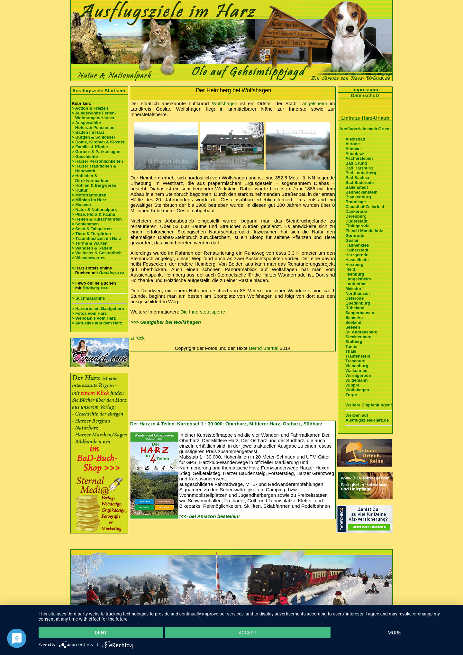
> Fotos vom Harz (89, 313)
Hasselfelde (356, 259)
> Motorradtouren (89, 195)
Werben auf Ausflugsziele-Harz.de (367, 418)
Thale (350, 351)
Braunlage (355, 201)
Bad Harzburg (359, 168)
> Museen (81, 204)
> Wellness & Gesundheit (97, 252)
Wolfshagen (224, 103)
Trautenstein (357, 356)
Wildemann (356, 380)
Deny (101, 633)
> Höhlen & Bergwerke (94, 185)
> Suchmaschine (88, 298)
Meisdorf (354, 288)
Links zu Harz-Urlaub (365, 118)
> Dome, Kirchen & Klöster (98, 142)
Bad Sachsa (357, 177)
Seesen (352, 327)
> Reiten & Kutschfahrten (97, 219)
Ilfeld (350, 269)
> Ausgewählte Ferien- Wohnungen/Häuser (94, 115)
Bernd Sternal (263, 348)
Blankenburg (358, 197)
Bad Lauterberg (360, 172)
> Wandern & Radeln (92, 248)
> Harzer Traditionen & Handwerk (94, 168)
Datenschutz (365, 95)
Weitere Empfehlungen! (368, 405)
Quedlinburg (357, 303)
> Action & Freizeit (90, 108)
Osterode (354, 298)
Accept (248, 633)
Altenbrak (355, 153)
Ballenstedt (356, 187)
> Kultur (79, 190)
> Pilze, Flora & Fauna (93, 214)
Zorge (351, 394)
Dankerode (356, 211)
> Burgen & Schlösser (93, 137)
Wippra (352, 385)
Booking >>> (111, 272)
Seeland (353, 322)
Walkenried (356, 370)
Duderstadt (356, 221)
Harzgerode (356, 254)
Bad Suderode (359, 182)
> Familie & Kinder (90, 146)
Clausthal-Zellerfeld (364, 206)
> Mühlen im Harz (89, 199)
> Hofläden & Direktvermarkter (90, 178)
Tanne (351, 346)
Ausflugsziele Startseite (99, 90)
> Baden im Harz (88, 132)
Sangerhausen (359, 312)
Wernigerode (358, 375)
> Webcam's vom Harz (94, 318)
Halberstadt (356, 250)
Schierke (354, 317)
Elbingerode (357, 225)
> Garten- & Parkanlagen (96, 151)
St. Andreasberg (361, 332)
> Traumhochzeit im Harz (96, 238)
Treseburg (355, 361)
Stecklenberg (358, 336)
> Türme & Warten (89, 243)
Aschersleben (359, 158)
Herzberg (354, 264)
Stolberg (353, 341)
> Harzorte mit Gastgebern (98, 308)
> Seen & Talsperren (92, 228)
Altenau (353, 148)
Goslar (352, 240)
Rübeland (354, 307)
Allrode (352, 143)
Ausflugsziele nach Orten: (365, 128)
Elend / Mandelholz (364, 230)
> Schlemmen (85, 224)
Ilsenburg (354, 274)
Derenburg (356, 216)
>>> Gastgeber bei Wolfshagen (166, 322)
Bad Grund (356, 163)
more (394, 633)
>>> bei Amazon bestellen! (209, 516)
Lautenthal (356, 283)
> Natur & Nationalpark (94, 209)
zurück (138, 338)
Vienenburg (356, 365)
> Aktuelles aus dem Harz (97, 323)
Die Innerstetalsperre (202, 311)
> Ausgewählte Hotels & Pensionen (93, 125)
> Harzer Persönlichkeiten (97, 161)
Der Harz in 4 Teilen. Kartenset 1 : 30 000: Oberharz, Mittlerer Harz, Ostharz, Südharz (226, 423)
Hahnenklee (357, 245)
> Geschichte (85, 156)
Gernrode (354, 235)
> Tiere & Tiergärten (91, 233)
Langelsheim (313, 103)
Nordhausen (357, 293)
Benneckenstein (361, 192)
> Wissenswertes (88, 257)
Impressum (365, 89)
